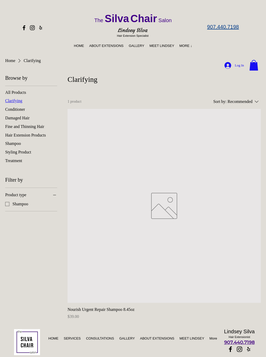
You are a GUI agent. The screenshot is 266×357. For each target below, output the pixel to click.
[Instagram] (32, 27)
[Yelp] (40, 27)
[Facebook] (24, 27)
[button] (186, 45)
